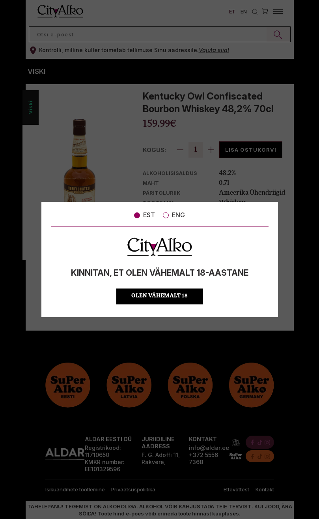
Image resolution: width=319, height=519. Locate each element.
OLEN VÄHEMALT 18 (159, 296)
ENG (174, 214)
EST (144, 214)
